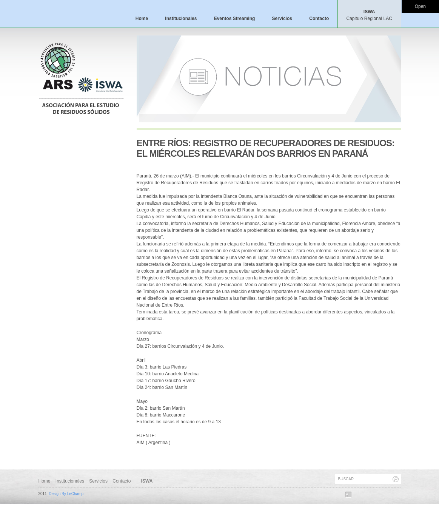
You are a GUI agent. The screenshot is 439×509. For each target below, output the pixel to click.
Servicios (282, 18)
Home (142, 18)
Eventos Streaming (234, 18)
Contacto (319, 18)
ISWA (369, 15)
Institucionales (181, 18)
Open (420, 6)
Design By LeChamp (66, 494)
